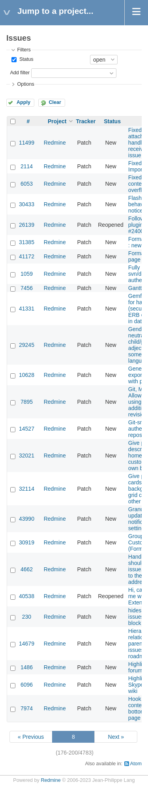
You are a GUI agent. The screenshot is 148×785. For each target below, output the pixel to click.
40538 (26, 596)
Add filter (20, 72)
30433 (26, 204)
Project (57, 121)
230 (26, 617)
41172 (26, 256)
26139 (26, 225)
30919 (26, 542)
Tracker (86, 121)
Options (25, 84)
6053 (27, 184)
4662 (27, 569)
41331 (26, 308)
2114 (27, 166)
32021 (26, 455)
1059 (27, 274)
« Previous (31, 737)
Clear (55, 102)
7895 (27, 402)
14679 (26, 643)
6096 (27, 684)
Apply (23, 102)
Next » (116, 737)
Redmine (55, 142)
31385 (26, 242)
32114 (26, 489)
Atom (136, 763)
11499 (26, 142)
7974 (27, 708)
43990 (26, 519)
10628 (26, 375)
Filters (23, 50)
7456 (27, 288)
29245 (26, 345)
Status (25, 59)
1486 (27, 667)
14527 (26, 428)
